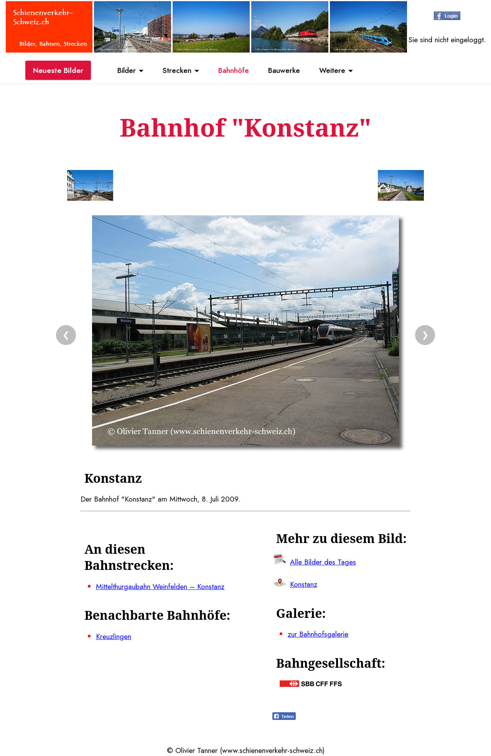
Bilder (126, 70)
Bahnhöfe (233, 70)
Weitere (332, 70)
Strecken (177, 70)
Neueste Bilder (58, 70)
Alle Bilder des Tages (323, 561)
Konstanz (303, 584)
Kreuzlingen (113, 636)
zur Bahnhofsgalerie (318, 634)
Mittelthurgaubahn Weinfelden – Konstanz (160, 586)
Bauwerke (284, 70)
